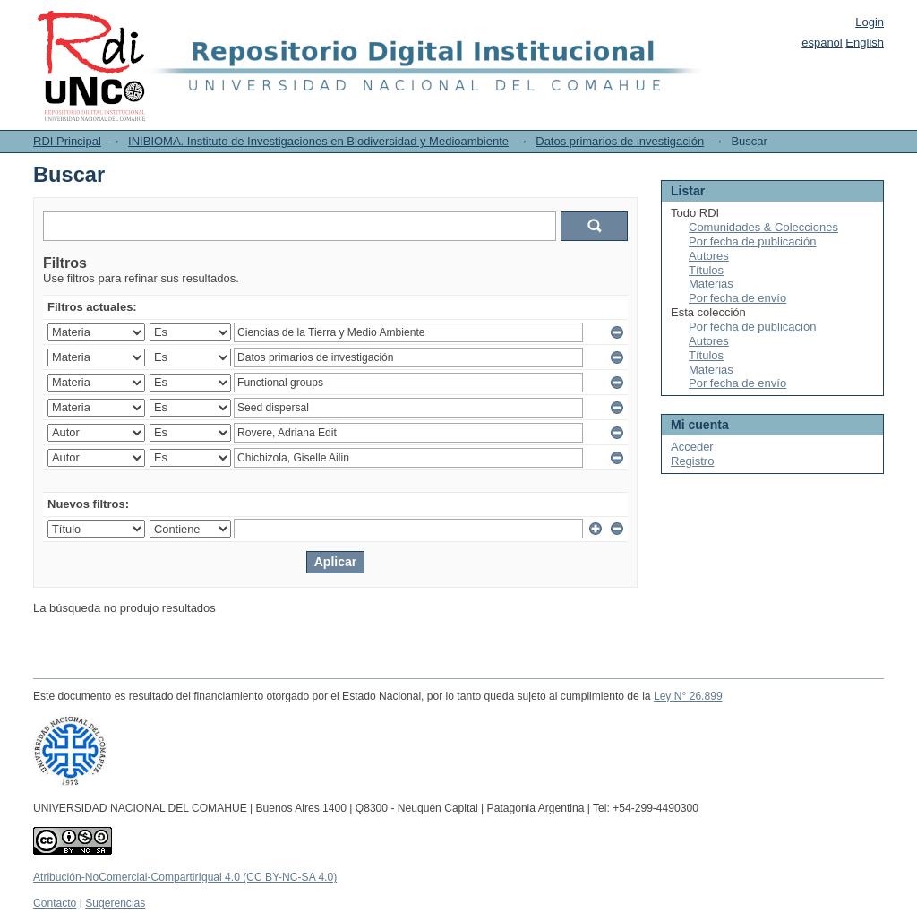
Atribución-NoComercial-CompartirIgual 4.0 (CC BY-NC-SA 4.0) (185, 877)
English (864, 42)
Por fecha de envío (737, 298)
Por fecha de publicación (752, 241)
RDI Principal (67, 141)
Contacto (54, 903)
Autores (709, 256)
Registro (692, 461)
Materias (711, 283)
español (822, 42)
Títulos (706, 270)
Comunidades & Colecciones (763, 227)
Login (869, 22)
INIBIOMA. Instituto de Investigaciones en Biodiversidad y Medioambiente (318, 141)
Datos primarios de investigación (620, 141)
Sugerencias (115, 903)
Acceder (692, 446)
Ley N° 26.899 (688, 696)
